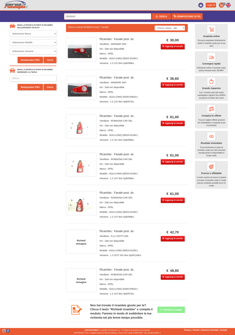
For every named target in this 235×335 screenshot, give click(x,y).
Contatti (223, 330)
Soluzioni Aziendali (209, 330)
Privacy (187, 330)
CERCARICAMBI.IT (92, 330)
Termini (196, 330)
